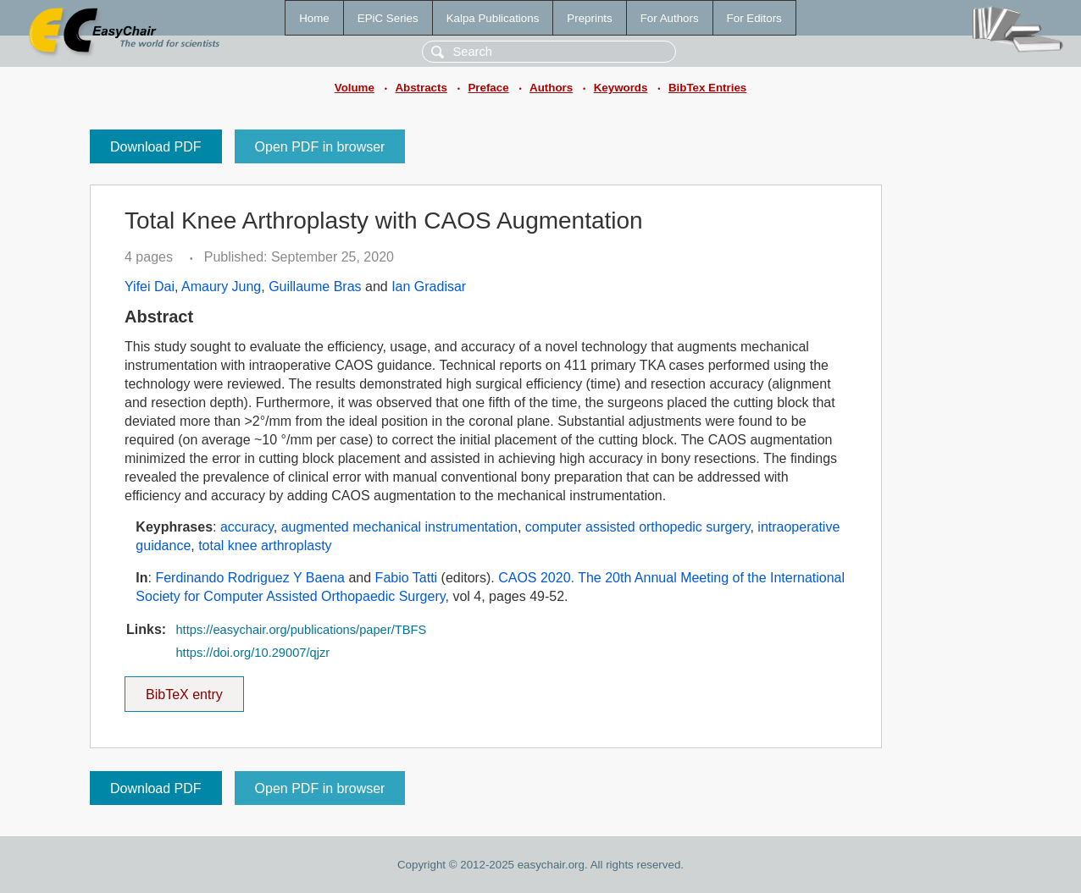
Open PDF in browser (320, 147)
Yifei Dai (150, 286)
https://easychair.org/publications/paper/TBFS (300, 630)
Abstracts (420, 87)
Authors (551, 87)
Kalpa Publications (493, 18)
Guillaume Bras (315, 286)
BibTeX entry (184, 689)
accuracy (247, 527)
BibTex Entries (707, 87)
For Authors (669, 18)
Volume (354, 87)
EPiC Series (388, 18)
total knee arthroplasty (264, 545)
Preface (488, 87)
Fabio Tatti (406, 578)
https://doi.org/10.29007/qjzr (252, 652)
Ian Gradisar (428, 286)
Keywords (621, 87)
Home (314, 18)
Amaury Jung (221, 286)
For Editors (754, 18)
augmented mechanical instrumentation (399, 527)
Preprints (589, 18)
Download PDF (156, 147)
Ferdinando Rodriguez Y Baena (250, 578)
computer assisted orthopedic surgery (638, 527)
